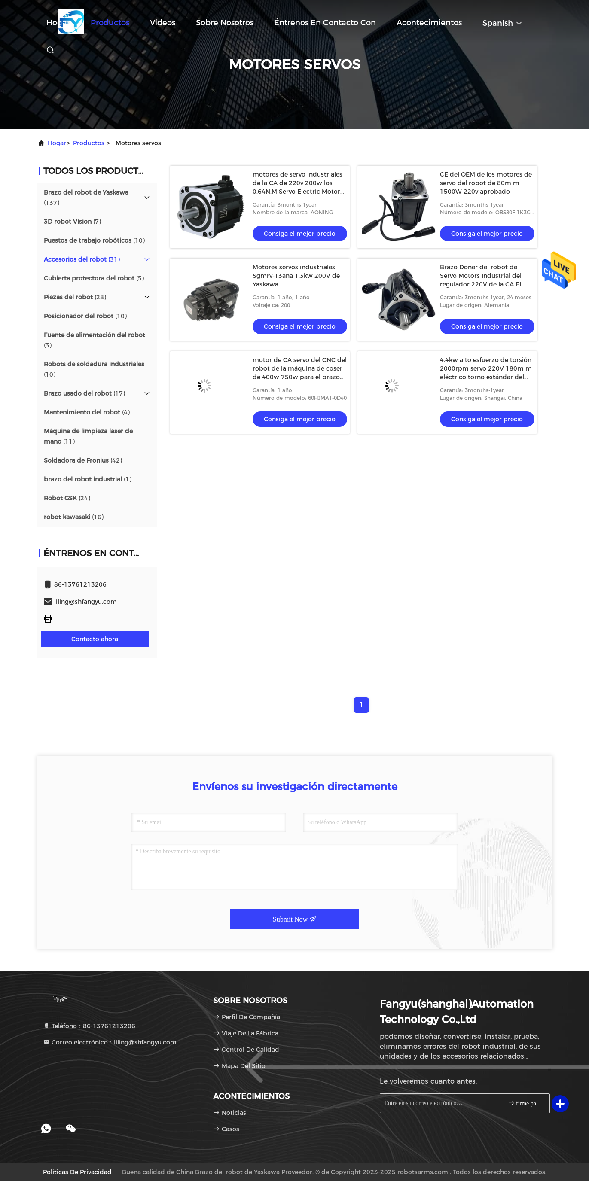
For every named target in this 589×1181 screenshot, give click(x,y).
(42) (83, 460)
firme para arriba (525, 1103)
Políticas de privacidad (77, 1172)
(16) (74, 517)
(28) (75, 297)
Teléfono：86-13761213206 (89, 1026)
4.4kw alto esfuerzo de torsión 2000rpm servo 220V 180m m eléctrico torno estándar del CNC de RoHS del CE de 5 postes (486, 377)
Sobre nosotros (224, 22)
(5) (94, 278)
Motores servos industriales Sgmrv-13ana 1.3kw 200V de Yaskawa (296, 275)
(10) (94, 240)
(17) (84, 393)
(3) (94, 340)
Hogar (58, 22)
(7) (72, 221)
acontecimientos (429, 22)
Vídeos (162, 22)
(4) (87, 412)
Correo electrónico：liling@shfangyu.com (110, 1042)
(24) (67, 498)
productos (88, 143)
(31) (82, 259)
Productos (110, 22)
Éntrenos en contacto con (325, 22)
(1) (87, 479)
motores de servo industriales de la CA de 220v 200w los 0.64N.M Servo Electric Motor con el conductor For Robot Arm (297, 191)
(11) (88, 436)
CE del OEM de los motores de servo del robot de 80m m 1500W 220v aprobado (486, 182)
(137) (86, 198)
